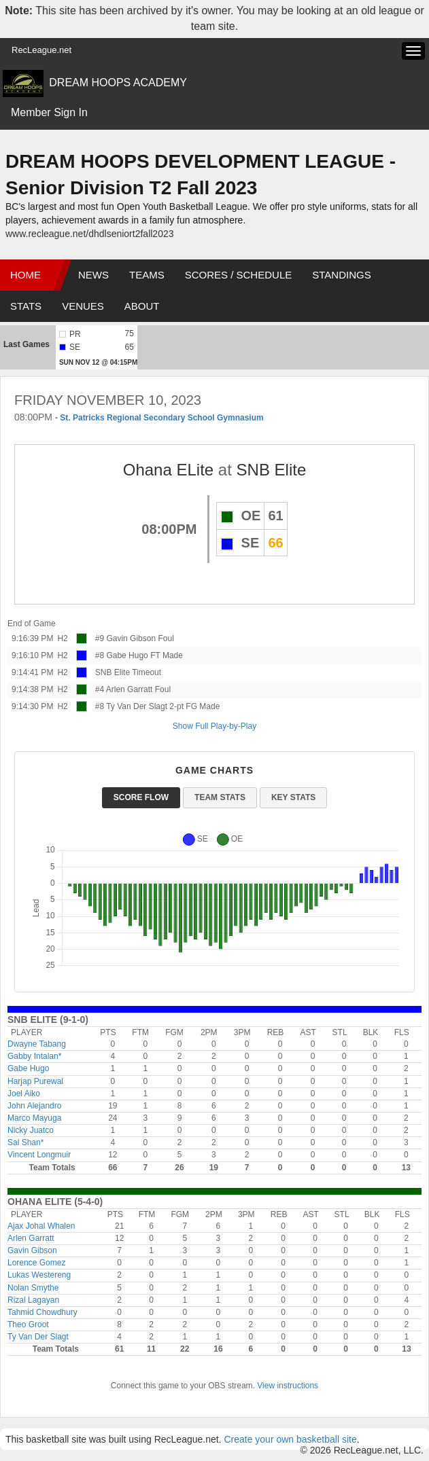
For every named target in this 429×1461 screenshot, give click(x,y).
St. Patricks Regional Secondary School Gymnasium (161, 417)
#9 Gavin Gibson (125, 638)
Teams (147, 275)
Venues (83, 306)
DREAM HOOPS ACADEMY (118, 82)
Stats (25, 306)
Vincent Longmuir (39, 1154)
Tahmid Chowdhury (42, 1312)
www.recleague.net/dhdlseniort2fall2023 (89, 233)
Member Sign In (49, 112)
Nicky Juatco (30, 1130)
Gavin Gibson (32, 1250)
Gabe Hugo (28, 1068)
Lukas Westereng (39, 1275)
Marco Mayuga (34, 1118)
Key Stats (293, 797)
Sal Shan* (25, 1142)
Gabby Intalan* (34, 1056)
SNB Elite (272, 470)
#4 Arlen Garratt (124, 689)
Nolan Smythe (32, 1288)
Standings (341, 275)
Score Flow (141, 797)
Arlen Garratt (30, 1238)
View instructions (287, 1385)
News (93, 275)
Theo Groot (28, 1324)
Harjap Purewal (35, 1081)
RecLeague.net (41, 50)
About (142, 306)
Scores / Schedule (238, 275)
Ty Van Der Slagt (38, 1336)
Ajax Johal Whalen (41, 1226)
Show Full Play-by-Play (214, 726)
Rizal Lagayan (33, 1300)
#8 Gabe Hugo (121, 655)
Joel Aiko (23, 1093)
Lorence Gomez (36, 1262)
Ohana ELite (168, 470)
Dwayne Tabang (36, 1044)
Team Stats (219, 797)
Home (25, 275)
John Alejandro (34, 1106)
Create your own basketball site (290, 1439)
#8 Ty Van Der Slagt (131, 706)
